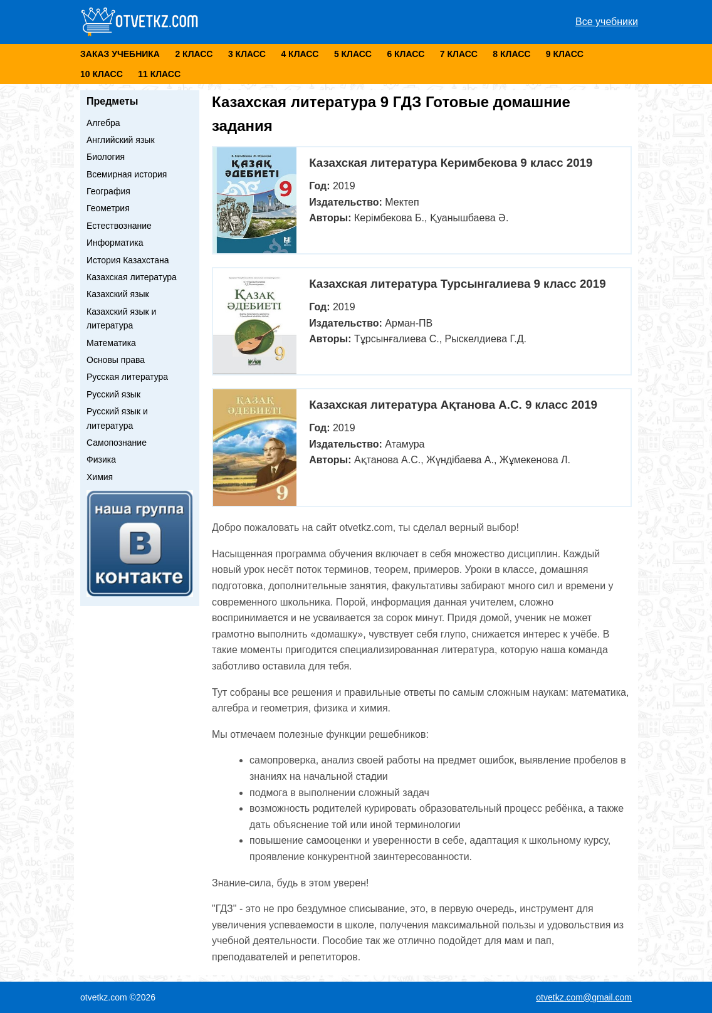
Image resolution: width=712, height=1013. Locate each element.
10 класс (101, 74)
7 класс (459, 54)
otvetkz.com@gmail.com (584, 997)
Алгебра (103, 123)
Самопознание (116, 443)
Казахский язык (117, 294)
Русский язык (113, 394)
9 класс (565, 54)
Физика (101, 459)
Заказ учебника (120, 54)
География (108, 191)
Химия (99, 477)
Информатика (114, 243)
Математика (111, 343)
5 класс (353, 54)
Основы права (115, 360)
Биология (105, 157)
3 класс (247, 54)
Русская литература (127, 377)
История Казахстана (127, 260)
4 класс (299, 54)
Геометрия (108, 208)
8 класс (511, 54)
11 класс (159, 74)
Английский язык (120, 140)
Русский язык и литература (117, 418)
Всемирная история (126, 174)
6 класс (405, 54)
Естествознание (119, 226)
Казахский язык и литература (121, 318)
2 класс (193, 54)
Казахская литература (131, 277)
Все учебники (606, 21)
